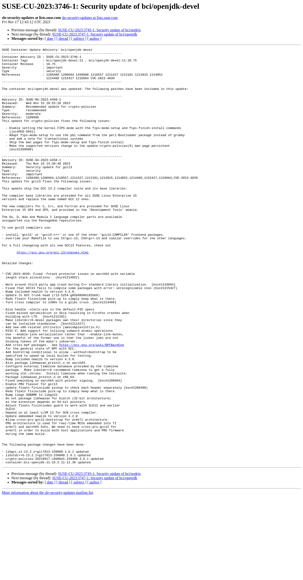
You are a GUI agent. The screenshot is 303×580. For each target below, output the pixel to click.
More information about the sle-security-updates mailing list (47, 576)
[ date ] (50, 39)
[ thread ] (63, 39)
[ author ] (94, 39)
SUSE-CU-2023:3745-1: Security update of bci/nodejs (99, 30)
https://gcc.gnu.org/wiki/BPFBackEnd (91, 404)
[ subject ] (78, 39)
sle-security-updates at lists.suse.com (90, 18)
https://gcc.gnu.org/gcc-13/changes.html (53, 293)
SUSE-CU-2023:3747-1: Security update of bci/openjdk (94, 34)
